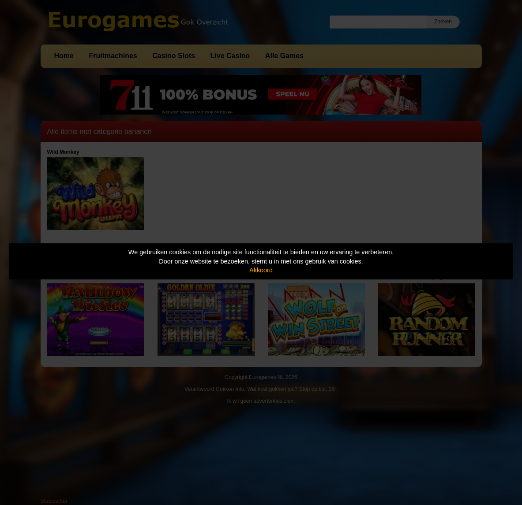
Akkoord (261, 270)
